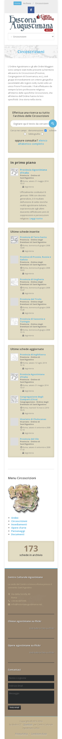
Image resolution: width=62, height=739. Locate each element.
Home (18, 3)
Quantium (28, 724)
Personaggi (18, 531)
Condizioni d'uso (39, 733)
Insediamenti (19, 524)
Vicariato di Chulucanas (33, 419)
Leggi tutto (36, 218)
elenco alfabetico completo (32, 142)
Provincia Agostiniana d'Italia (33, 171)
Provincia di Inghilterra (33, 354)
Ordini (14, 517)
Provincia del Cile (29, 438)
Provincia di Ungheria (32, 279)
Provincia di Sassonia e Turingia (32, 320)
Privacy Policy (21, 733)
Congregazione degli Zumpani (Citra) (31, 398)
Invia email (14, 707)
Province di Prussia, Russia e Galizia (35, 258)
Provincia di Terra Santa (33, 237)
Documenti (17, 534)
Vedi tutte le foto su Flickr (41, 628)
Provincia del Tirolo (30, 299)
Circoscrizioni (41, 3)
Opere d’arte (18, 527)
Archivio (27, 3)
